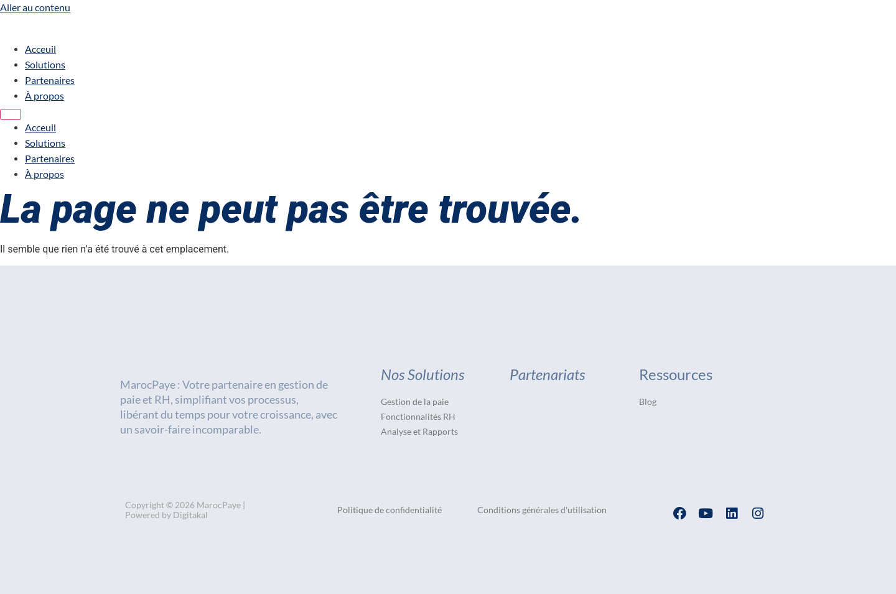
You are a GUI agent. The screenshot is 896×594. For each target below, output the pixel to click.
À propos (44, 95)
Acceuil (40, 49)
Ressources (675, 374)
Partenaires (50, 80)
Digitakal (190, 514)
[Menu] (10, 114)
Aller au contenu (35, 7)
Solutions (45, 64)
